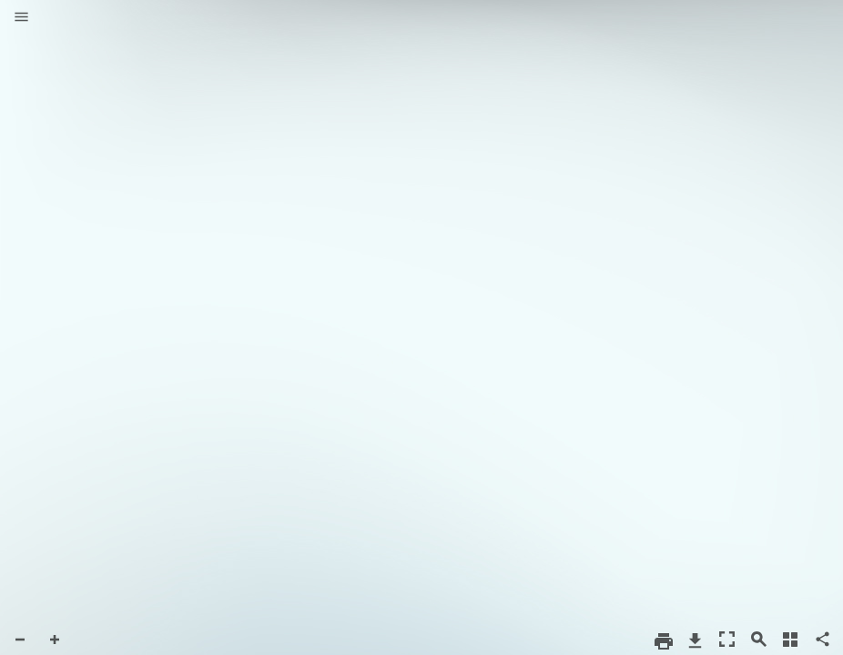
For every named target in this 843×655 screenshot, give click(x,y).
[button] (21, 18)
